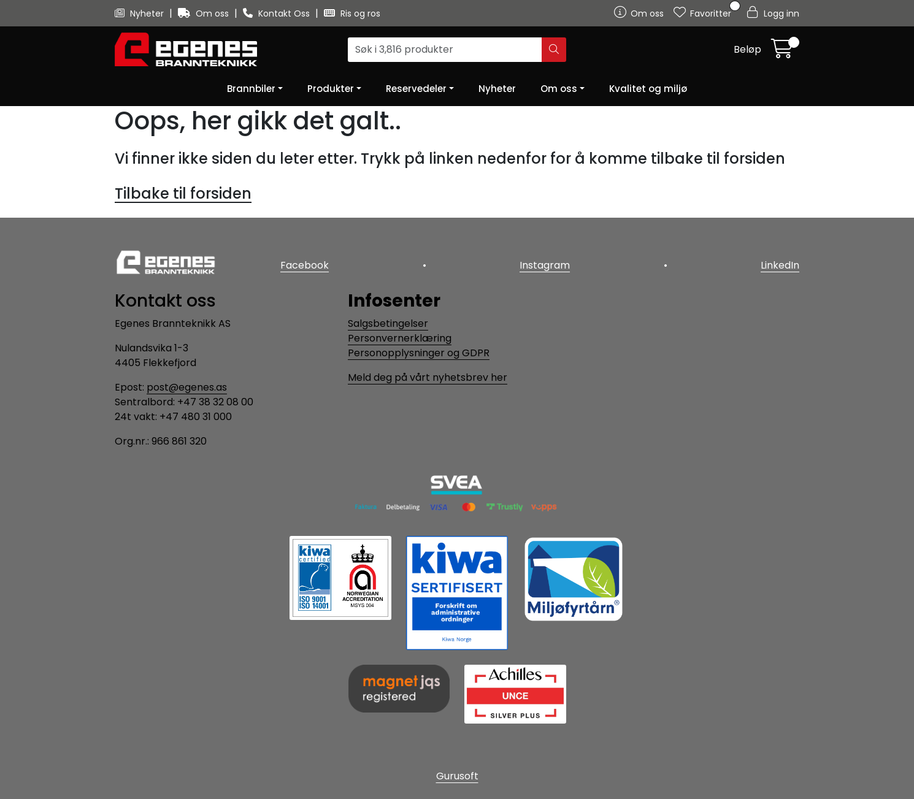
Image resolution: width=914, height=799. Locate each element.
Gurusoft (457, 776)
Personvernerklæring (399, 338)
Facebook (304, 265)
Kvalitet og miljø (648, 88)
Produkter (330, 88)
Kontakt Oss (277, 13)
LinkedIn (780, 265)
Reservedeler (416, 88)
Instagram (545, 265)
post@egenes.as (187, 387)
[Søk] (445, 49)
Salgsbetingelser (388, 323)
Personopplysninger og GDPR (419, 353)
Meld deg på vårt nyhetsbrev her (427, 377)
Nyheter (140, 13)
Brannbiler (251, 88)
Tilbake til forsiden (183, 193)
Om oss (204, 13)
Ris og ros (352, 13)
